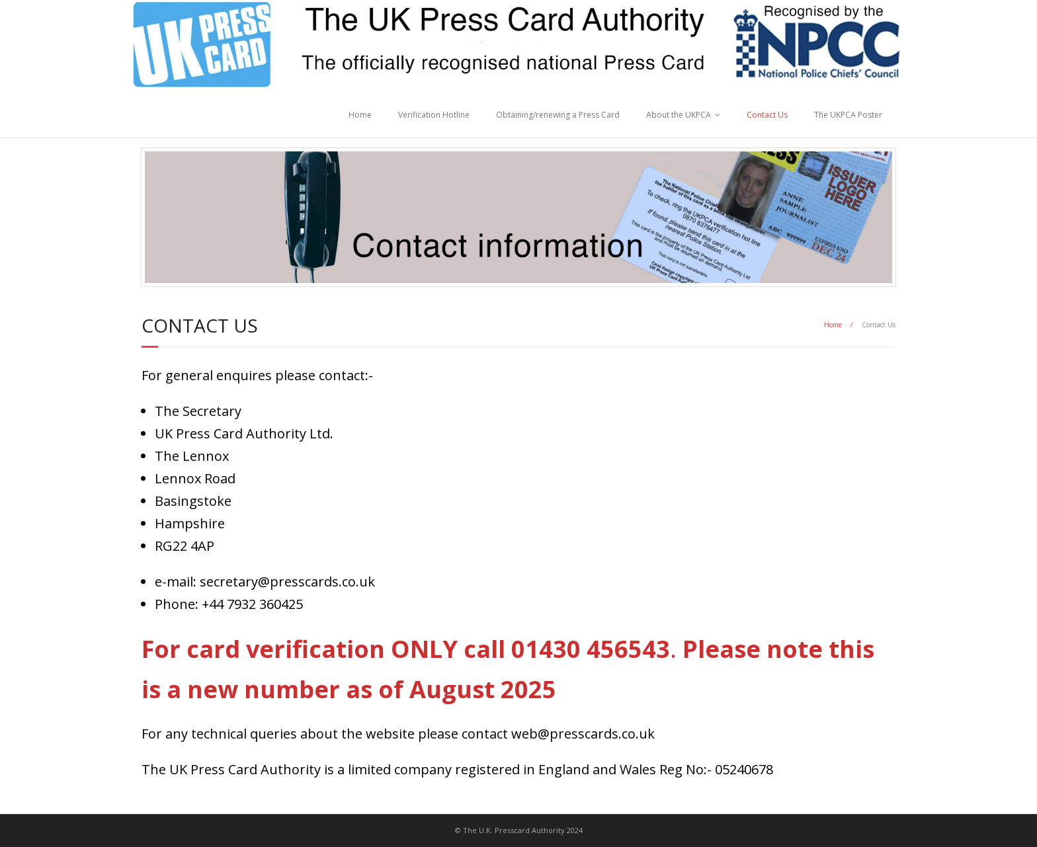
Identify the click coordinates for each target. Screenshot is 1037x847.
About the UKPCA (678, 114)
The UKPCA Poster (848, 114)
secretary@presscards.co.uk (287, 581)
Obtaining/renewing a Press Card (558, 114)
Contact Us (767, 114)
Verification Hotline (434, 114)
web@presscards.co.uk (583, 734)
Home (360, 114)
